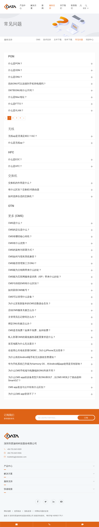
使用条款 (17, 511)
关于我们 (63, 6)
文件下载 (58, 39)
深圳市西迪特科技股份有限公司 (21, 516)
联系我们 (74, 6)
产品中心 (22, 6)
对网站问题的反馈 (41, 511)
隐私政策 (27, 511)
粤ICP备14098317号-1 (54, 516)
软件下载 (68, 39)
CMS (38, 39)
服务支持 (52, 6)
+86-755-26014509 (14, 449)
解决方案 (33, 6)
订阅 (87, 417)
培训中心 (90, 39)
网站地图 (7, 511)
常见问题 (79, 39)
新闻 (43, 6)
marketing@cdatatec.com (16, 457)
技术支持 (47, 39)
